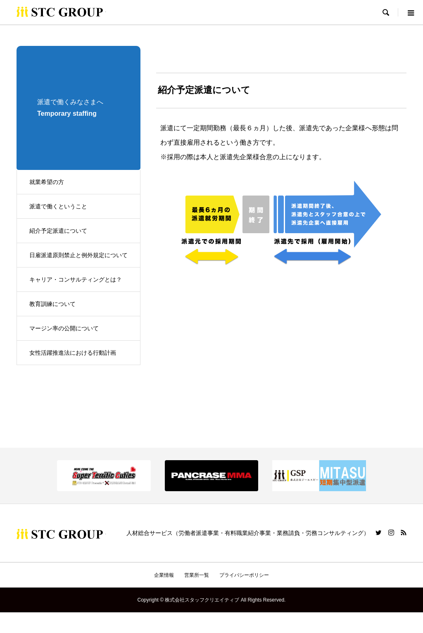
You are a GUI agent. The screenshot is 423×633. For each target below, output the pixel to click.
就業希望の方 (46, 182)
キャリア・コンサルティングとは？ (75, 279)
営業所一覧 (196, 575)
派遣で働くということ (58, 206)
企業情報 (164, 575)
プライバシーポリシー (244, 575)
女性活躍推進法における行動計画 (72, 352)
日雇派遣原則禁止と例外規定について (78, 255)
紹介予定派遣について (58, 230)
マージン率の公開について (64, 328)
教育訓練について (52, 304)
